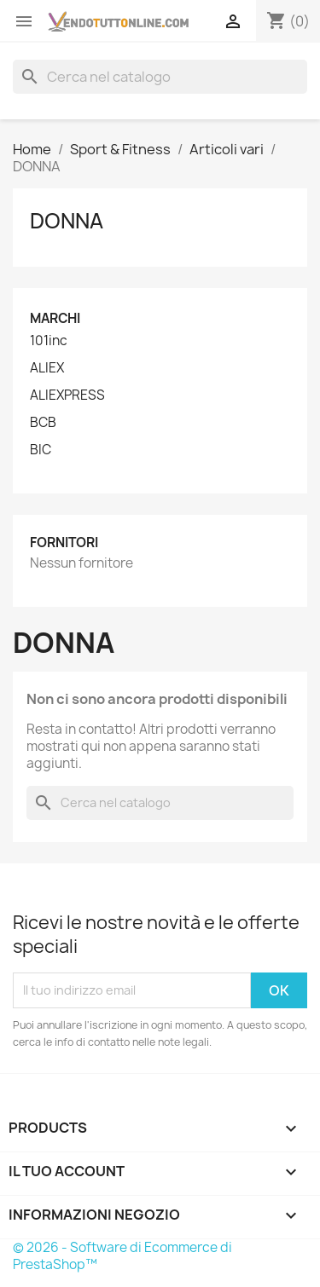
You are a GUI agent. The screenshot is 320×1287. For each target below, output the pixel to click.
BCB (43, 422)
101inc (48, 340)
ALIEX (47, 368)
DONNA (66, 220)
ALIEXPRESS (67, 395)
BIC (40, 450)
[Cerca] (160, 77)
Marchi (55, 318)
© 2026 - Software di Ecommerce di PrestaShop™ (122, 1255)
